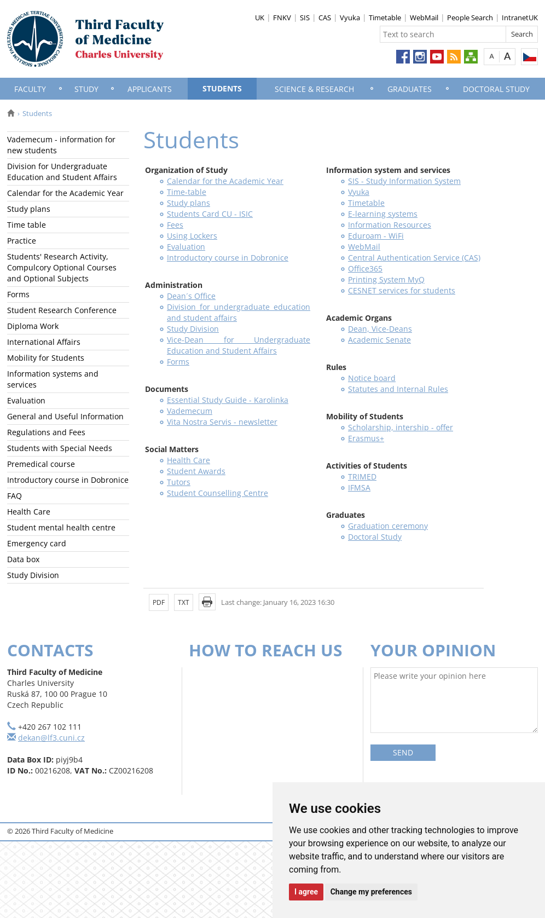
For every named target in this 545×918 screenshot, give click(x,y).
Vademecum (189, 411)
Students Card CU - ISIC (210, 214)
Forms (18, 294)
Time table (26, 225)
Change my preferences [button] (371, 891)
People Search (470, 17)
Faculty (30, 89)
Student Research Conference (62, 310)
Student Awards (196, 471)
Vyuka (350, 17)
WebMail (424, 17)
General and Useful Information (65, 416)
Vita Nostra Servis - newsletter (222, 422)
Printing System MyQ (386, 279)
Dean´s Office (191, 296)
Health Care (28, 511)
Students (222, 88)
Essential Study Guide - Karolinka (227, 400)
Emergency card (36, 543)
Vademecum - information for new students (61, 144)
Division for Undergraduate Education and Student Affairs (62, 171)
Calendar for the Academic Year (65, 193)
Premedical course (41, 464)
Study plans (28, 209)
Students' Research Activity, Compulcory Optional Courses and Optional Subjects (62, 267)
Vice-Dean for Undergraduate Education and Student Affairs (238, 345)
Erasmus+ (366, 438)
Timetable (385, 17)
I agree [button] (306, 891)
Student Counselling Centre (217, 493)
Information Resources (389, 225)
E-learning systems (383, 214)
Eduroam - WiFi (376, 235)
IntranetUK (520, 17)
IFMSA (359, 487)
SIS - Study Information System (404, 181)
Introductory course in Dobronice (68, 480)
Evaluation (26, 400)
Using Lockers (192, 235)
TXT (183, 602)
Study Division (33, 575)
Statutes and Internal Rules (398, 389)
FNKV (282, 17)
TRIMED (362, 476)
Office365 (365, 268)
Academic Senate (379, 339)
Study (86, 89)
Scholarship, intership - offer (400, 427)
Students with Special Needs (59, 448)
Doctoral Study (496, 89)
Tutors (178, 482)
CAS (324, 17)
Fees (175, 225)
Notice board (372, 378)
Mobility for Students (45, 358)
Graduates (409, 89)
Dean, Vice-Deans (380, 329)
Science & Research (314, 89)
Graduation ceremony (388, 526)
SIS (305, 17)
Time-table (186, 192)
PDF (159, 602)
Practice (21, 240)
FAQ (14, 495)
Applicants (149, 89)
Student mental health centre (61, 527)
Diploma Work (33, 326)
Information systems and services (52, 379)
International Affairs (43, 342)
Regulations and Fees (46, 432)
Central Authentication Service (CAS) (414, 257)
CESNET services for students (401, 290)
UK (259, 17)
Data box (23, 559)
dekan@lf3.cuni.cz (51, 737)
